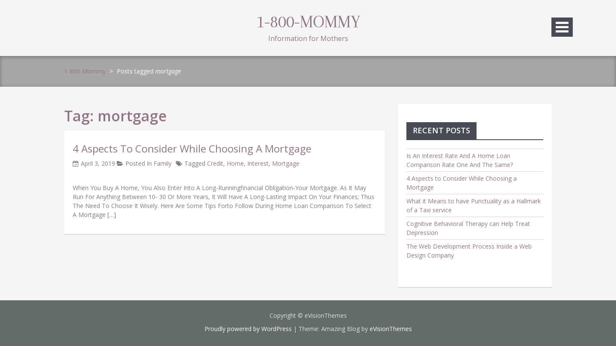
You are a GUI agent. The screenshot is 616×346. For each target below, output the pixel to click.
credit (215, 163)
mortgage (285, 163)
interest (258, 163)
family (163, 163)
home (235, 163)
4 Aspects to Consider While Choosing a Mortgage (192, 148)
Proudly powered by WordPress (248, 329)
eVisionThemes (391, 329)
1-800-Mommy (308, 22)
